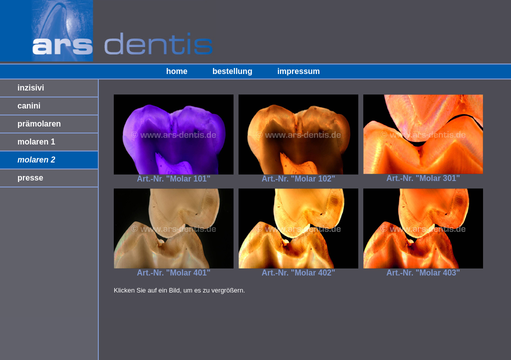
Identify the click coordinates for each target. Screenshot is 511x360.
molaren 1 (36, 142)
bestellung (233, 71)
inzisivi (30, 88)
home (177, 71)
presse (30, 178)
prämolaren (39, 124)
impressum (298, 71)
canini (28, 106)
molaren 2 (36, 160)
